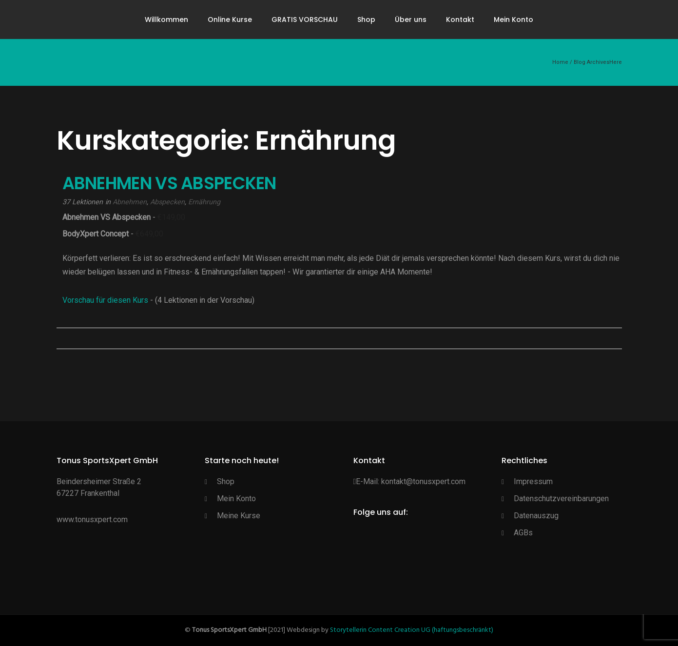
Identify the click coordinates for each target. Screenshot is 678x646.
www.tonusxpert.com (92, 519)
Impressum (533, 481)
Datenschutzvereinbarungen (561, 498)
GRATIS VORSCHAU (304, 19)
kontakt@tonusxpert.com (423, 481)
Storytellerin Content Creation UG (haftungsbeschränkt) (411, 630)
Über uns (410, 19)
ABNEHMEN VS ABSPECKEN (169, 183)
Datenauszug (536, 515)
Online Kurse (230, 19)
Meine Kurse (238, 515)
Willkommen (166, 19)
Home (560, 62)
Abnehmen (130, 202)
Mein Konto (513, 19)
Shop (366, 19)
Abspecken (167, 202)
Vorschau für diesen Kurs (106, 300)
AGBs (523, 532)
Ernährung (204, 202)
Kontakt (460, 19)
